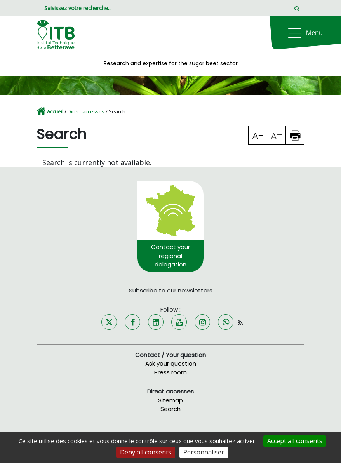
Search (170, 409)
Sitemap (170, 400)
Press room (170, 372)
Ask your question (170, 363)
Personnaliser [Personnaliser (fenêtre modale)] (203, 452)
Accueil (55, 111)
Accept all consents (294, 441)
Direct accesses (86, 111)
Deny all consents (145, 452)
